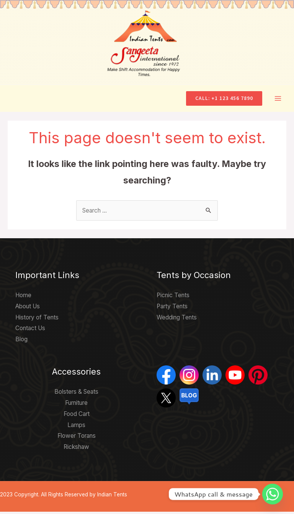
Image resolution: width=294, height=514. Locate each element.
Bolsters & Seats (76, 394)
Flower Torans (76, 438)
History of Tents (37, 319)
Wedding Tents (177, 319)
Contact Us (30, 330)
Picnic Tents (173, 297)
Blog (21, 341)
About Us (27, 308)
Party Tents (172, 308)
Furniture (76, 405)
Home (23, 297)
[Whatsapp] (272, 494)
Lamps (76, 427)
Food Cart (77, 416)
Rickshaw (76, 449)
